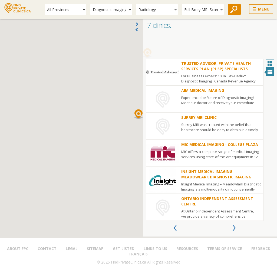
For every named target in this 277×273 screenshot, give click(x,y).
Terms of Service (224, 248)
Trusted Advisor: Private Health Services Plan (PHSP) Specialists (216, 66)
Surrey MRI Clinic (199, 117)
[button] (138, 114)
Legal (72, 248)
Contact (47, 248)
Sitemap (95, 248)
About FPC (17, 248)
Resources (187, 248)
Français (138, 254)
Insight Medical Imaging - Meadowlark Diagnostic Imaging (216, 174)
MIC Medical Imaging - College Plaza (219, 144)
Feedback (260, 248)
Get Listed (123, 248)
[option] (204, 140)
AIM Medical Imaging (202, 90)
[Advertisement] (210, 45)
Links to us (155, 248)
